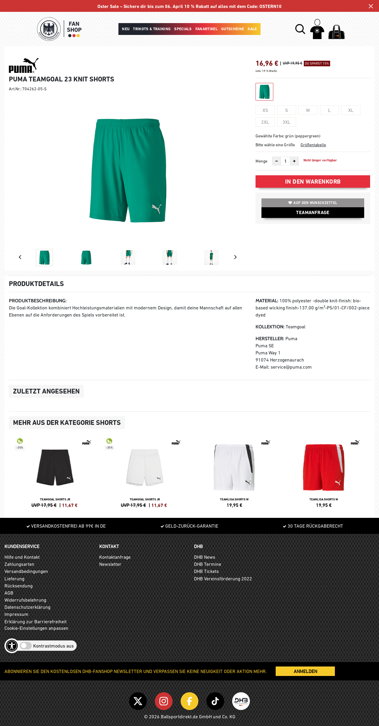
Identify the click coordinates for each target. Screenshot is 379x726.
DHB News (204, 557)
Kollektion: (270, 327)
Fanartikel (206, 29)
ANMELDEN (305, 671)
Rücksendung (18, 585)
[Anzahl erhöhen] (294, 161)
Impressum (16, 614)
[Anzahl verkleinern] (276, 161)
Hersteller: (270, 338)
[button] (300, 29)
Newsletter (110, 564)
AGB (8, 592)
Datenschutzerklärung (27, 607)
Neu (125, 29)
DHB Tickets (206, 571)
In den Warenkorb (313, 181)
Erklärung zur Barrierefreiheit (35, 621)
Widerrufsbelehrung (25, 600)
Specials (183, 29)
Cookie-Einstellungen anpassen (36, 628)
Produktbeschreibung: (38, 300)
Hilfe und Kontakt (22, 557)
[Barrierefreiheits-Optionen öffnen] (11, 645)
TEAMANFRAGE (312, 212)
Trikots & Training (152, 29)
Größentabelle (313, 144)
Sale (252, 29)
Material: (267, 300)
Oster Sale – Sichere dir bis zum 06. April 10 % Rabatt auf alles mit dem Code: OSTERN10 (190, 6)
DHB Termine (207, 564)
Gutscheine (232, 29)
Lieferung (14, 578)
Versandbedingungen (26, 571)
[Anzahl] (285, 161)
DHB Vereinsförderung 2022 (223, 578)
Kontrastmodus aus (53, 645)
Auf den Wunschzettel (312, 203)
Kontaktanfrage (115, 557)
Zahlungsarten (19, 564)
